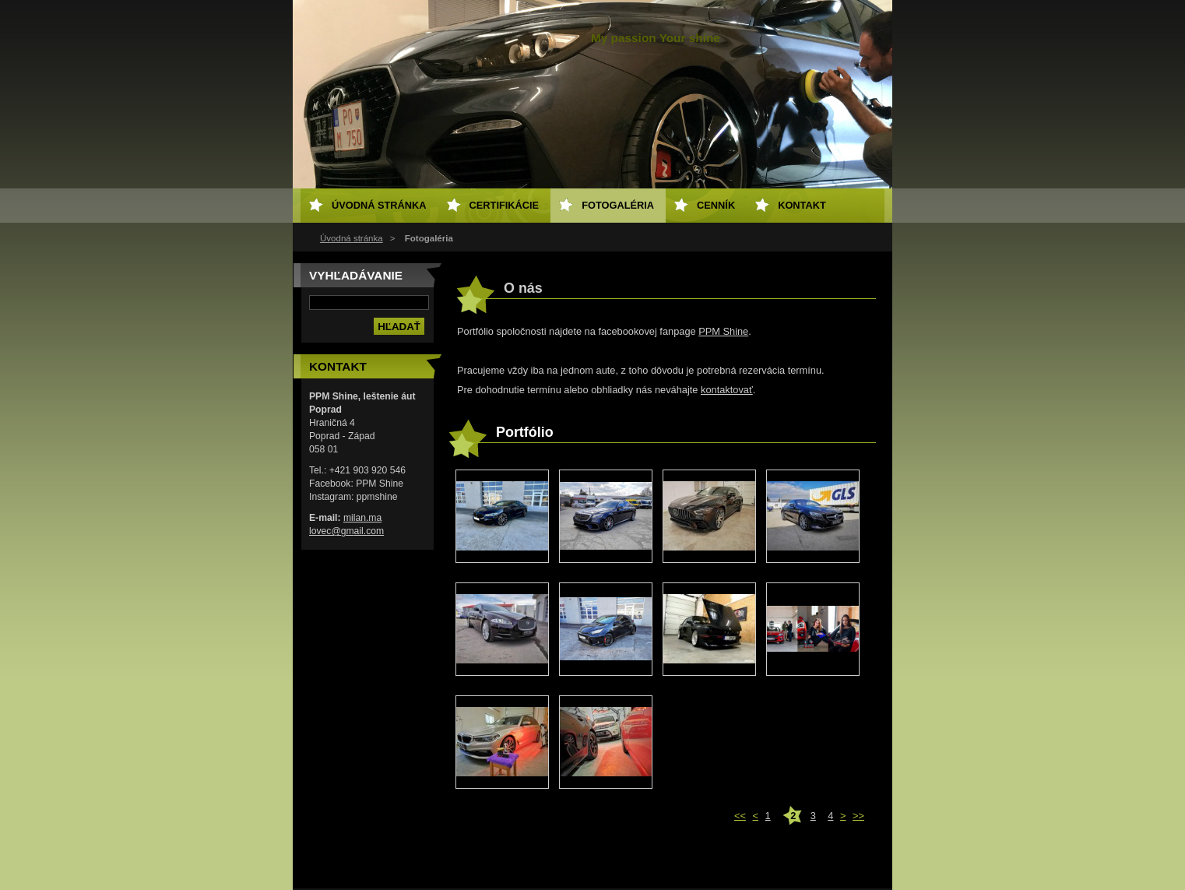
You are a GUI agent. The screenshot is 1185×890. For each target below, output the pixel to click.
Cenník (716, 205)
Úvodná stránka (351, 238)
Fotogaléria (618, 205)
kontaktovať (727, 390)
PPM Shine (723, 331)
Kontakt (802, 205)
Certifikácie (504, 205)
